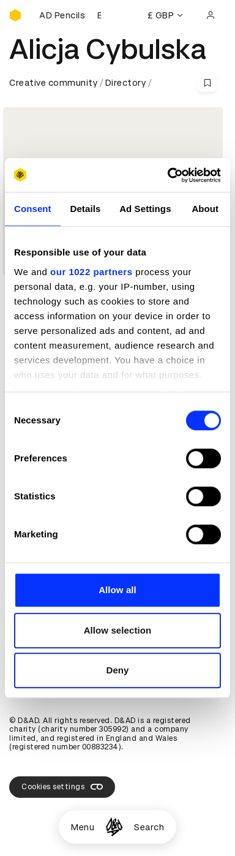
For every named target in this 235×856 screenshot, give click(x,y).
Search (149, 827)
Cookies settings (62, 787)
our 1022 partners (91, 272)
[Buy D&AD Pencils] (70, 15)
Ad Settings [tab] (145, 208)
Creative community (53, 83)
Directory (125, 83)
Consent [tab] (32, 208)
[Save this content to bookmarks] (207, 83)
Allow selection (118, 630)
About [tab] (205, 208)
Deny (117, 670)
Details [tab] (85, 208)
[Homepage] (114, 827)
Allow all (117, 590)
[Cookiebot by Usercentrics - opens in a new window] (168, 175)
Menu (82, 827)
